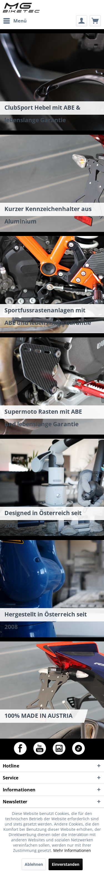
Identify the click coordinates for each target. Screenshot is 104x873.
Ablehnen (34, 864)
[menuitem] (14, 20)
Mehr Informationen (72, 850)
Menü (15, 20)
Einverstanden (65, 864)
